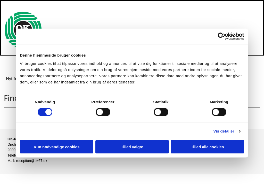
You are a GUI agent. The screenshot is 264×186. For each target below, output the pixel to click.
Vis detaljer (223, 131)
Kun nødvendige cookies (57, 146)
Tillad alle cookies (207, 146)
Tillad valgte (132, 146)
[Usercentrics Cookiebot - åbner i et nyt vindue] (221, 36)
